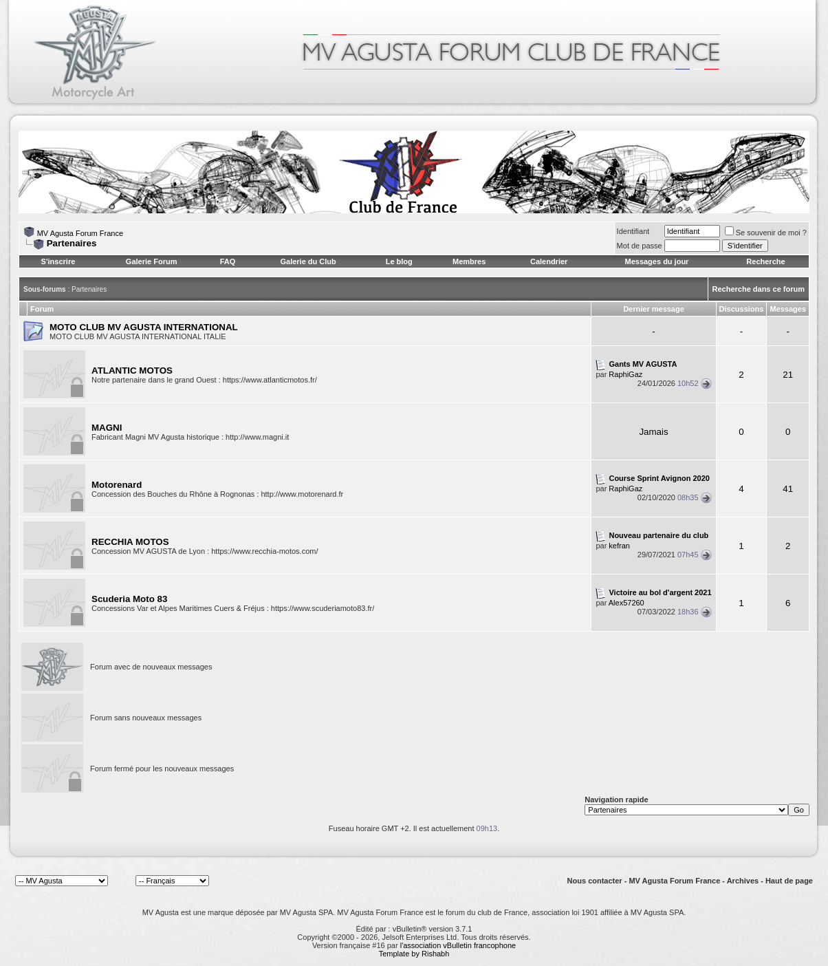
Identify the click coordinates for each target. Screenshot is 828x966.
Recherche (765, 261)
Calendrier (548, 261)
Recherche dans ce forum (758, 289)
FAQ (228, 261)
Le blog (399, 261)
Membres (469, 261)
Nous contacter (594, 881)
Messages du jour (656, 261)
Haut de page (789, 881)
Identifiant (633, 231)
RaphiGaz (625, 374)
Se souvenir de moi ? (766, 232)
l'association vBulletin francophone (458, 945)
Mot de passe (639, 246)
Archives (743, 881)
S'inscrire (58, 261)
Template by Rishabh (414, 953)
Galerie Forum (151, 261)
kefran (619, 545)
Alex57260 (626, 603)
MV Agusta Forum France (80, 233)
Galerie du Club (308, 261)
